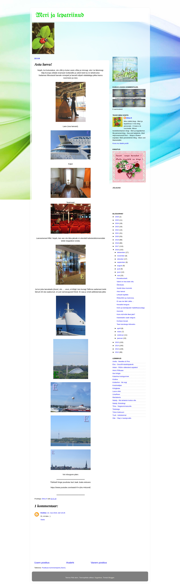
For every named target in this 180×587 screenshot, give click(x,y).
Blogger (111, 578)
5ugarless (98, 578)
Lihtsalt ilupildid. (123, 295)
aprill (119, 328)
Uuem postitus (42, 562)
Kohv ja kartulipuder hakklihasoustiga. (131, 308)
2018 (117, 243)
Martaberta (116, 397)
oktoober (120, 259)
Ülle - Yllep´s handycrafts (121, 418)
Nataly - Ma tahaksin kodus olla (124, 400)
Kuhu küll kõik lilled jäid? (126, 314)
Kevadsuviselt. (122, 278)
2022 (117, 230)
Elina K (129, 118)
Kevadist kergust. (123, 304)
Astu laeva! (121, 291)
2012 (117, 352)
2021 (117, 233)
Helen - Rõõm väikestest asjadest (125, 367)
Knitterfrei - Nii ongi (119, 382)
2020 (117, 236)
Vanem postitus (99, 562)
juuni (119, 272)
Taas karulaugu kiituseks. (126, 324)
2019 (117, 240)
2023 (117, 227)
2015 (117, 342)
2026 (117, 217)
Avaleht (70, 562)
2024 (117, 223)
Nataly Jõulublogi (118, 403)
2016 (117, 250)
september (121, 262)
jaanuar (120, 338)
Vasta (42, 520)
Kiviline (43, 513)
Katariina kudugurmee (120, 376)
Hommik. (120, 311)
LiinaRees (116, 394)
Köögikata (116, 388)
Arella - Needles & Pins (121, 361)
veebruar (120, 335)
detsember (121, 252)
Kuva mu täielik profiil (120, 143)
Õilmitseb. (120, 285)
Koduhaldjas (117, 385)
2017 (117, 246)
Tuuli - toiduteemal (119, 415)
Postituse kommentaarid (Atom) (54, 568)
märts (119, 332)
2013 (117, 349)
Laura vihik (116, 391)
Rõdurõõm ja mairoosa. (125, 298)
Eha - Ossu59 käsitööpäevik (123, 364)
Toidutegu (116, 409)
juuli (119, 269)
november (121, 256)
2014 (117, 346)
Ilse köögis (116, 373)
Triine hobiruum (118, 412)
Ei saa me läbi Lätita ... (125, 301)
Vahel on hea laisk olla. (125, 282)
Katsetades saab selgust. (126, 318)
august (120, 266)
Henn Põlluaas (118, 370)
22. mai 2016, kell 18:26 (56, 513)
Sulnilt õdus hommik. (124, 288)
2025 (117, 220)
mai (118, 275)
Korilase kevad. (122, 321)
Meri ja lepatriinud (60, 15)
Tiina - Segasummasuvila (121, 406)
